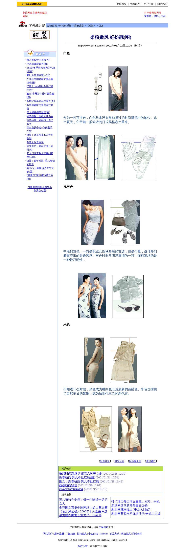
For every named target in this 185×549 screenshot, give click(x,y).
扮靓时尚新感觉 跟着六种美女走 (80, 473)
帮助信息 (126, 533)
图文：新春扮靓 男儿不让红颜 (79, 481)
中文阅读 (93, 533)
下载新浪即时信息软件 (40, 187)
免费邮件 (135, 3)
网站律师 (137, 533)
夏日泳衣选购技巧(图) (38, 75)
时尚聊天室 (135, 461)
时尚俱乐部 (65, 25)
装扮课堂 (79, 25)
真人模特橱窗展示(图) (38, 112)
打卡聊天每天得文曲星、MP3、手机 (135, 501)
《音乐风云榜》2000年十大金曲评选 (83, 511)
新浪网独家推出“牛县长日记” (130, 509)
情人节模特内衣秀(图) (38, 59)
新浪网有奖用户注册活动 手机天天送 (136, 513)
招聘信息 (82, 533)
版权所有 (83, 546)
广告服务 (70, 533)
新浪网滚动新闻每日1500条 (129, 505)
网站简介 (48, 533)
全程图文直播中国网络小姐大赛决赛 (83, 507)
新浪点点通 (40, 190)
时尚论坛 (119, 461)
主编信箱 (103, 527)
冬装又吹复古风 (35, 142)
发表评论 (105, 461)
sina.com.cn (32, 4)
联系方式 (114, 533)
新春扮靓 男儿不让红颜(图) (77, 477)
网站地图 (162, 3)
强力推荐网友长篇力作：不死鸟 (80, 515)
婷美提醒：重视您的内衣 (40, 116)
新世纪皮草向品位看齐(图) (41, 101)
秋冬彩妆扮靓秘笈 (71, 489)
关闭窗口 (151, 461)
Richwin (104, 533)
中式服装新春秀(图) (37, 63)
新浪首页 (121, 3)
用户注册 (149, 3)
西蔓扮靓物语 (68, 485)
